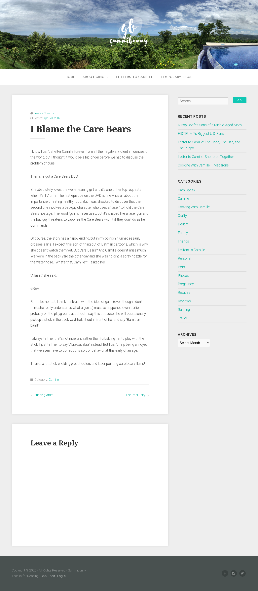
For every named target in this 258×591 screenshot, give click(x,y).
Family (183, 233)
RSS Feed (48, 576)
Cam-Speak (186, 190)
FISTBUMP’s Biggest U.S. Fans (201, 134)
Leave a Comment (45, 113)
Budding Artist (43, 395)
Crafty (182, 216)
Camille (54, 380)
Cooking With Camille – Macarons (203, 165)
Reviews (184, 301)
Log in (61, 576)
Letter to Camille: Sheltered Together (206, 157)
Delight (183, 224)
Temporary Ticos (177, 77)
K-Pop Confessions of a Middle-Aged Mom (210, 125)
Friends (183, 241)
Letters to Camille (134, 77)
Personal (184, 258)
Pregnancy (186, 284)
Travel (182, 318)
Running (184, 310)
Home (70, 77)
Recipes (184, 293)
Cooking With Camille (194, 207)
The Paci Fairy (135, 395)
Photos (183, 276)
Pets (181, 267)
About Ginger (96, 77)
